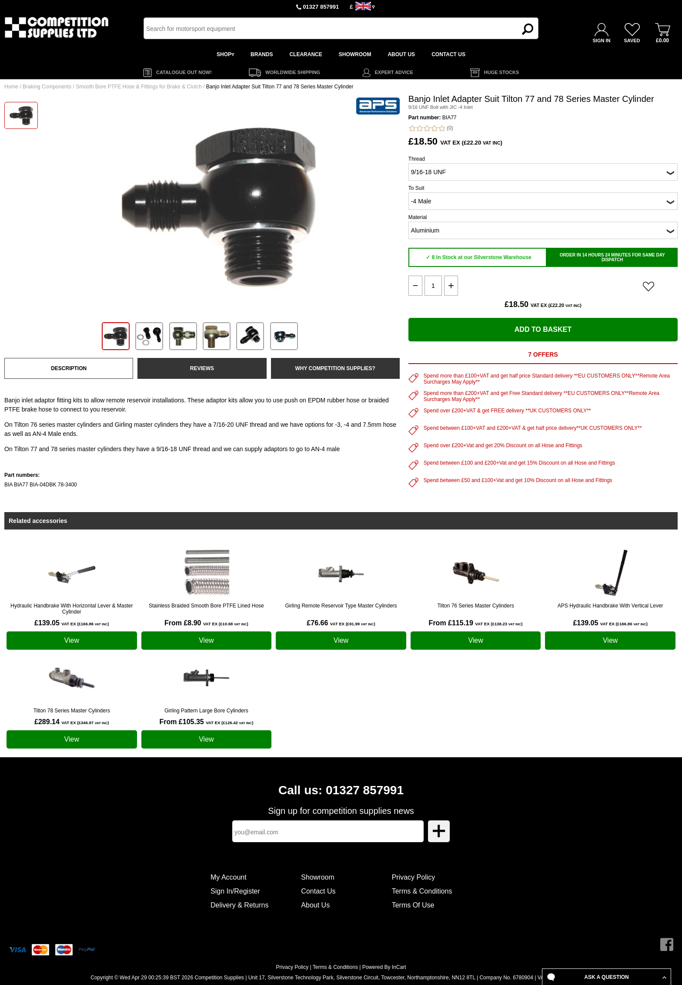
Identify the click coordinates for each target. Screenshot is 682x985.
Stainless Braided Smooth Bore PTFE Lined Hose (206, 606)
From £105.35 (206, 721)
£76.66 (341, 623)
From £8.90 (206, 623)
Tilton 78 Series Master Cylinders (71, 711)
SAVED (632, 40)
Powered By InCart (384, 967)
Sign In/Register (235, 891)
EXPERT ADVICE (394, 72)
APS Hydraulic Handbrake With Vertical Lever (610, 606)
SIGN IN (602, 40)
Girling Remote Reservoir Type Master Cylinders (341, 606)
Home (11, 87)
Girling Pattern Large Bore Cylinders (206, 711)
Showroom (317, 877)
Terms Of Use (413, 905)
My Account (229, 877)
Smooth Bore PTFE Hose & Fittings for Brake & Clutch (138, 87)
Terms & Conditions (422, 891)
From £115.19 (476, 623)
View (71, 640)
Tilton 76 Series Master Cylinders (475, 606)
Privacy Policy (413, 877)
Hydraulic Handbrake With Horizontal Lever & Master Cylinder (71, 609)
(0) (430, 128)
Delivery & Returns (239, 905)
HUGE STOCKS (501, 72)
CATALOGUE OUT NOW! (184, 72)
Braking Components (47, 87)
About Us (315, 905)
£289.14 (71, 721)
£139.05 (71, 623)
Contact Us (318, 891)
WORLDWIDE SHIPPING (292, 72)
